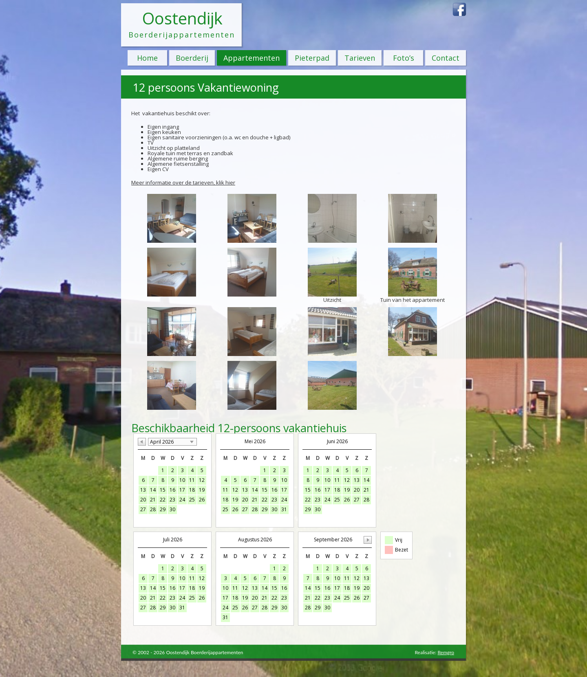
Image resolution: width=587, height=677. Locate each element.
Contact (445, 58)
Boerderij (192, 58)
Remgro (445, 652)
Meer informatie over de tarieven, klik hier (183, 182)
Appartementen (251, 58)
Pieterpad (312, 58)
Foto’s (403, 58)
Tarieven (359, 58)
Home (147, 58)
